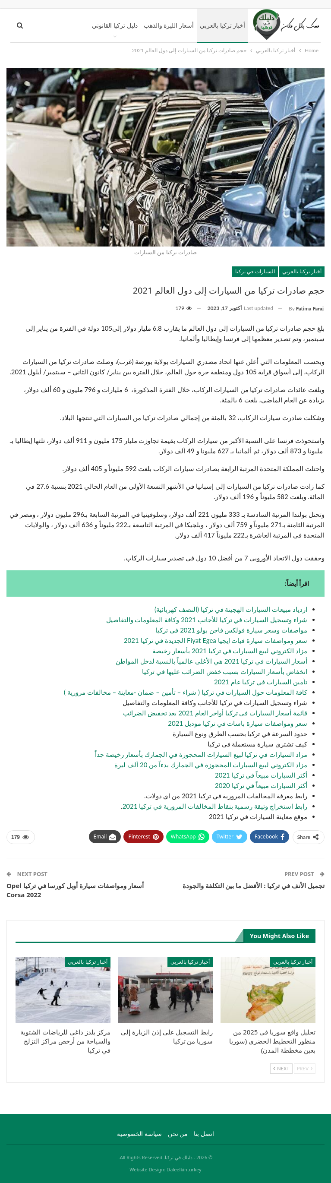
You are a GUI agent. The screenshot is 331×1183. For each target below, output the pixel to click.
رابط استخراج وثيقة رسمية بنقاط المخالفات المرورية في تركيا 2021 (215, 806)
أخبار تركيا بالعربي (222, 25)
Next (281, 1068)
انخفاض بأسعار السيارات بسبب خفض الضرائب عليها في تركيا (224, 671)
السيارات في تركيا (255, 271)
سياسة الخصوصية (139, 1133)
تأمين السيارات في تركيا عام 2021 (260, 682)
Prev (304, 1068)
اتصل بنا (204, 1133)
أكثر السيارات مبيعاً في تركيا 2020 (261, 785)
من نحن (178, 1133)
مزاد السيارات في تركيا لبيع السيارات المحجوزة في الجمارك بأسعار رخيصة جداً (201, 754)
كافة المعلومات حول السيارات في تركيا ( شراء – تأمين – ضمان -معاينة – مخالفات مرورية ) (185, 692)
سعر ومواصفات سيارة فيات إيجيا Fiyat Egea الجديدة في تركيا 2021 (215, 640)
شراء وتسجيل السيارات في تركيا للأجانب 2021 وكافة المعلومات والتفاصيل (206, 619)
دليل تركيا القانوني (114, 25)
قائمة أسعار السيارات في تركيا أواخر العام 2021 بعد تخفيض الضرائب (215, 713)
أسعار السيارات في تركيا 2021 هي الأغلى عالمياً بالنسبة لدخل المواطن (211, 661)
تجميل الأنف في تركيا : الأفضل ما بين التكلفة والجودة (254, 885)
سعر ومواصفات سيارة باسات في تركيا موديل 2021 (237, 723)
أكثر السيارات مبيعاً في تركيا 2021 (261, 775)
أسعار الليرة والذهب (169, 25)
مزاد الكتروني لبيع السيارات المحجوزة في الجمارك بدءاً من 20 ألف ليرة (210, 765)
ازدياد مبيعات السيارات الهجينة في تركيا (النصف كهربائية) (230, 609)
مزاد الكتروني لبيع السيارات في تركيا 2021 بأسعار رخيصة (229, 651)
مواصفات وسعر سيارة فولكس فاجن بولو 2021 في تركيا (231, 630)
